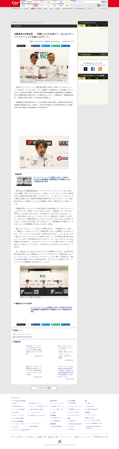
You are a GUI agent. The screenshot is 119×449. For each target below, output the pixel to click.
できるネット (16, 427)
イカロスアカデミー (75, 415)
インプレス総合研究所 (19, 409)
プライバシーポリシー (66, 437)
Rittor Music (53, 401)
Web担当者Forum (18, 406)
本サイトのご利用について (18, 437)
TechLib (72, 429)
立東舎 (54, 412)
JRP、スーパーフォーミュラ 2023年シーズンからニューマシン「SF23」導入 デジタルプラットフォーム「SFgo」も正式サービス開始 (65, 352)
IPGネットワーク (89, 418)
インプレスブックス (35, 423)
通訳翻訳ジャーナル (75, 409)
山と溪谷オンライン (57, 418)
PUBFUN (87, 412)
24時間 (89, 25)
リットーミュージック (58, 403)
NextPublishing (34, 426)
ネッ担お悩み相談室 (18, 418)
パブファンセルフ (92, 415)
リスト (28, 46)
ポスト (22, 46)
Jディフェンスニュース (76, 406)
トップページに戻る (44, 388)
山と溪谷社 (53, 415)
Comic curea (90, 406)
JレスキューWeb (74, 412)
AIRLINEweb (73, 403)
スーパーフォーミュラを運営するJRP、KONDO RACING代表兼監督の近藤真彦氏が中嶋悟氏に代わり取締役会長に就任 (52, 179)
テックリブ (71, 427)
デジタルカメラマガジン (19, 424)
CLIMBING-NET (56, 421)
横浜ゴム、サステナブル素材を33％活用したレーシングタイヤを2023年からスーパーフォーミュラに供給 (34, 370)
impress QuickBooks (92, 409)
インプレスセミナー (35, 412)
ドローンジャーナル (18, 415)
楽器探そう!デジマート (58, 406)
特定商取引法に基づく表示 (101, 437)
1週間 (96, 25)
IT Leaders (16, 412)
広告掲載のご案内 (41, 437)
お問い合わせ (30, 437)
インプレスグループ (86, 437)
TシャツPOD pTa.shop (93, 420)
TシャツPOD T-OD (57, 409)
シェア (37, 46)
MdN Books (73, 421)
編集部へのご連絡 (53, 437)
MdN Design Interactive (76, 424)
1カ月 (104, 25)
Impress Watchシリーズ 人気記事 (93, 75)
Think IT (15, 403)
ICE (86, 401)
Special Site (87, 54)
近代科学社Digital (56, 426)
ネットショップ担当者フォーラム (39, 406)
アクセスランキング (89, 23)
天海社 (89, 403)
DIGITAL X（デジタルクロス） (38, 415)
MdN (69, 418)
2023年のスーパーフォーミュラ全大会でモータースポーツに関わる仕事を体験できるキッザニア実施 (34, 350)
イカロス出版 (71, 401)
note (57, 46)
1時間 (81, 25)
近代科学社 (53, 424)
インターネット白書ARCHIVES (21, 430)
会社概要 (76, 437)
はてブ (47, 46)
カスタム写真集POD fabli (94, 423)
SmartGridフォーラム (36, 403)
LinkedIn (67, 46)
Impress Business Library (37, 409)
